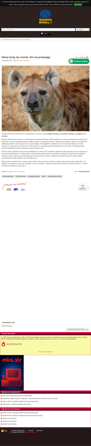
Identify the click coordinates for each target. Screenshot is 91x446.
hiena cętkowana (8, 176)
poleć (88, 187)
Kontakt (30, 430)
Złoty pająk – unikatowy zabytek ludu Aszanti (17, 404)
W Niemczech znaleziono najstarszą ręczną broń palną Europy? (23, 415)
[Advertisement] (45, 47)
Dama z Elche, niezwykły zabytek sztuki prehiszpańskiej (20, 401)
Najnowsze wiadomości (10, 392)
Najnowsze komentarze (10, 409)
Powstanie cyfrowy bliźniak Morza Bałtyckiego (17, 396)
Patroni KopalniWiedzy (45, 352)
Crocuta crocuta (21, 176)
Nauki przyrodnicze (24, 60)
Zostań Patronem (8, 334)
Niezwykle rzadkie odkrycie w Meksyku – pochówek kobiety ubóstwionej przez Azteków (30, 398)
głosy (43, 176)
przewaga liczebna (34, 176)
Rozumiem (78, 4)
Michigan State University (16, 171)
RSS (5, 431)
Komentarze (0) (8, 322)
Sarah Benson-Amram (55, 176)
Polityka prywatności (17, 430)
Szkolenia (39, 430)
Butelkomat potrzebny (9, 418)
